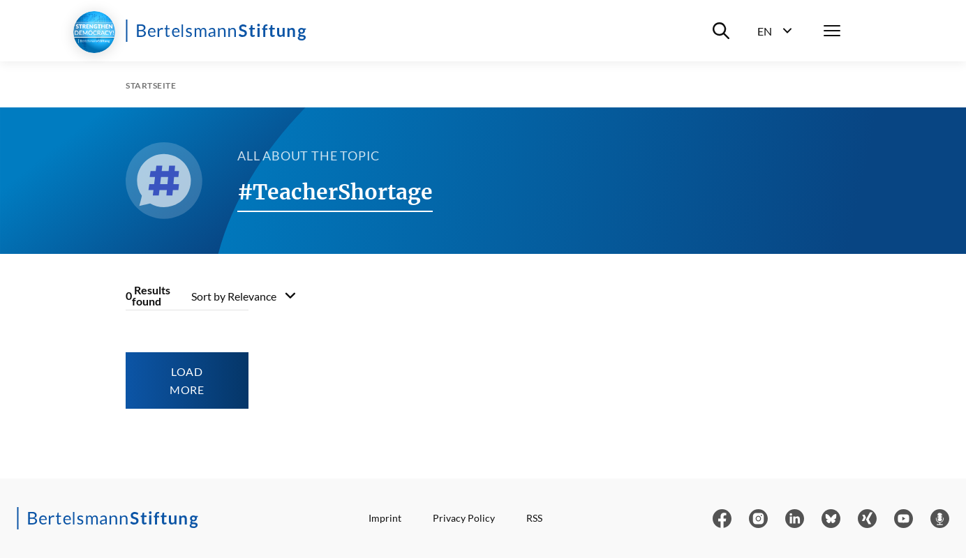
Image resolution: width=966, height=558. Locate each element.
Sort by (233, 296)
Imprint (385, 518)
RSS (534, 518)
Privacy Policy (464, 518)
